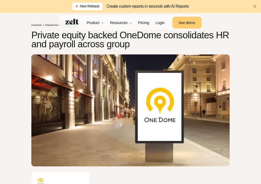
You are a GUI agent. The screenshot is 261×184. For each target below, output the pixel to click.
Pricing (143, 22)
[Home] (72, 21)
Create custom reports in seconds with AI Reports (148, 6)
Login (160, 22)
